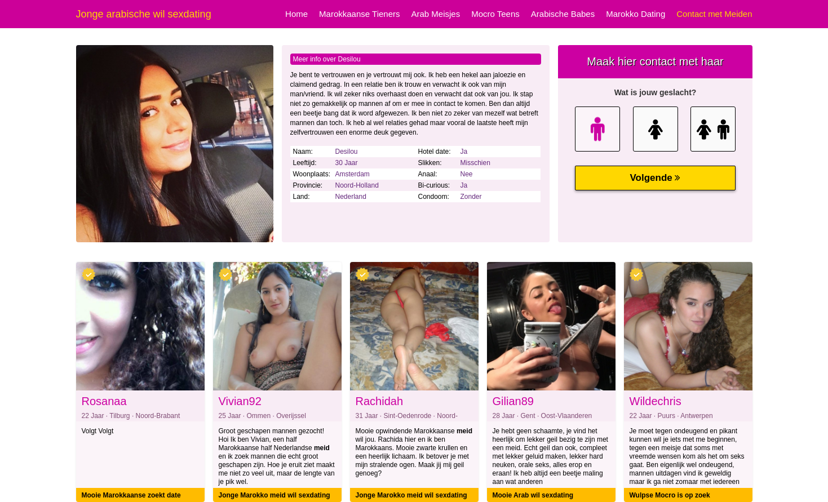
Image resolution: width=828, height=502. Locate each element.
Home (296, 14)
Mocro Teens (495, 14)
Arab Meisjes (436, 14)
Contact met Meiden (714, 14)
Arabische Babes (563, 14)
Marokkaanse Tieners (359, 14)
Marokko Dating (635, 14)
